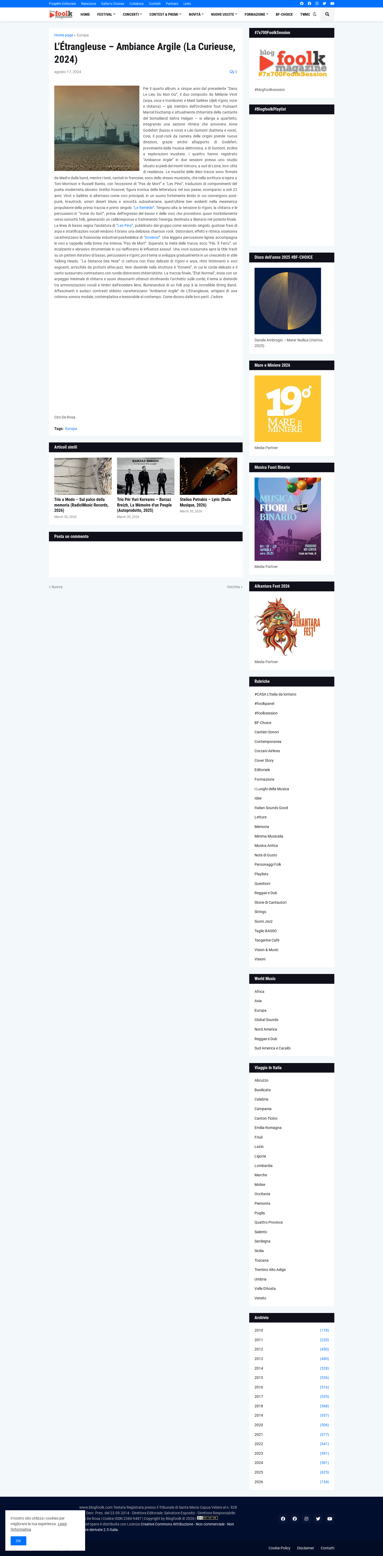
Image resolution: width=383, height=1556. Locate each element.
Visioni (260, 959)
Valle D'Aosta (265, 1288)
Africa (259, 991)
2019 (292, 1415)
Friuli (259, 1137)
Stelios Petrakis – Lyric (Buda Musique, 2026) (205, 502)
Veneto (260, 1298)
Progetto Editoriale (62, 4)
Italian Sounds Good (271, 808)
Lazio (259, 1146)
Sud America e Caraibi (272, 1048)
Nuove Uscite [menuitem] (222, 14)
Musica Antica (266, 845)
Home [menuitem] (85, 14)
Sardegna (262, 1241)
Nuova (57, 587)
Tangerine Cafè (267, 940)
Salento (261, 1232)
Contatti (155, 4)
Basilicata (263, 1090)
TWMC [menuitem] (305, 14)
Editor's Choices (112, 4)
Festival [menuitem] (104, 14)
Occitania (262, 1194)
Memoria (262, 827)
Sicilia (259, 1251)
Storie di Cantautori (270, 902)
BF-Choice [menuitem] (284, 14)
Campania (263, 1109)
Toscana (262, 1260)
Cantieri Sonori (267, 732)
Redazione (88, 4)
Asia (258, 1001)
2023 (292, 1453)
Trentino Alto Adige (270, 1270)
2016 (292, 1387)
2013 (292, 1359)
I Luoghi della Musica (272, 789)
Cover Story (264, 760)
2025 (292, 1472)
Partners (172, 4)
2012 (292, 1349)
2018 (292, 1406)
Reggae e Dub (266, 893)
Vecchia (233, 587)
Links (187, 4)
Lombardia (264, 1166)
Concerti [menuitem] (131, 14)
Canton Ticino (266, 1118)
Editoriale (262, 770)
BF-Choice (263, 723)
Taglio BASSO (266, 931)
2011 (292, 1340)
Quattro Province (269, 1222)
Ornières (152, 237)
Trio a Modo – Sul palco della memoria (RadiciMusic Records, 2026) (81, 505)
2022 (292, 1444)
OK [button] (18, 1541)
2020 (292, 1425)
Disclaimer (305, 1548)
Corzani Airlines (267, 751)
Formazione (264, 779)
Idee (258, 798)
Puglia (260, 1213)
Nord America (266, 1029)
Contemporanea (268, 741)
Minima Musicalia (269, 836)
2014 (292, 1368)
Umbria (261, 1279)
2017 (292, 1396)
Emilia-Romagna (268, 1128)
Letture (261, 817)
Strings (260, 912)
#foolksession (266, 713)
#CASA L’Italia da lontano (275, 694)
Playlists (261, 874)
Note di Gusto (266, 855)
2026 (292, 1482)
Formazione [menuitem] (255, 14)
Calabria (261, 1099)
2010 (292, 1330)
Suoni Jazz (264, 921)
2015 (292, 1378)
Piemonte (262, 1203)
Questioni (262, 883)
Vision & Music (266, 950)
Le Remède (143, 208)
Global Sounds (266, 1020)
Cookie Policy (279, 1548)
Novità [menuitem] (195, 14)
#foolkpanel (264, 703)
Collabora (137, 4)
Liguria (260, 1156)
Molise (260, 1184)
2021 (292, 1434)
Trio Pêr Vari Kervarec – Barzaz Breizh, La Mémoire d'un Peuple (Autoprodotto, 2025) (144, 505)
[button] (314, 14)
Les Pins (125, 225)
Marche (261, 1175)
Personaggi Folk (268, 864)
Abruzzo (261, 1080)
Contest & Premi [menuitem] (163, 14)
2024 (292, 1463)
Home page (63, 35)
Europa (83, 35)
